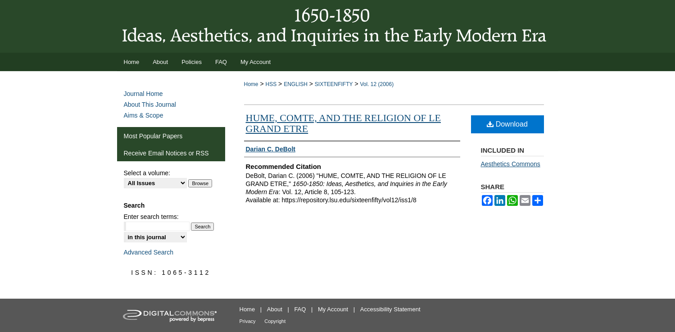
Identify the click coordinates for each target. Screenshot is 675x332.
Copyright (274, 321)
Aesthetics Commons (510, 164)
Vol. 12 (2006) (377, 84)
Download (507, 124)
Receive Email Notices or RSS (166, 153)
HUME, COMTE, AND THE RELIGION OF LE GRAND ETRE (343, 123)
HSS (270, 84)
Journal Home (143, 93)
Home (251, 84)
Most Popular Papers (153, 136)
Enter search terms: (151, 216)
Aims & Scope (143, 115)
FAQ (300, 309)
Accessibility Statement (390, 309)
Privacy (248, 321)
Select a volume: (147, 173)
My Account (333, 309)
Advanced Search (149, 252)
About (274, 309)
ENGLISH (296, 84)
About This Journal (150, 104)
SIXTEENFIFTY (334, 84)
